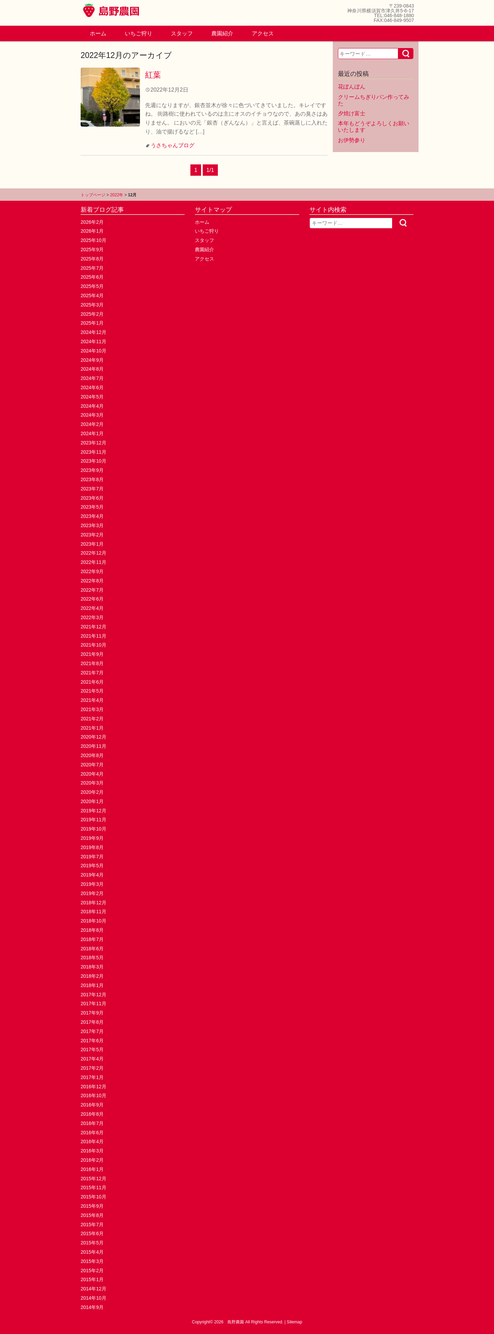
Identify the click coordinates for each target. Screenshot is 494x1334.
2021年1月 (92, 728)
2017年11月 (93, 1003)
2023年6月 (92, 498)
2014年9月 (92, 1307)
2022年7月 (92, 590)
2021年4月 (92, 700)
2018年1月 (92, 985)
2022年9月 (92, 571)
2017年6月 (92, 1040)
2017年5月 (92, 1049)
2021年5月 (92, 691)
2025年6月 (92, 277)
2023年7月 (92, 488)
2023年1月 (92, 544)
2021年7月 (92, 672)
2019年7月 (92, 856)
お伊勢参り (351, 140)
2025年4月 (92, 295)
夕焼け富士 (351, 113)
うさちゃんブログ (173, 145)
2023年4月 (92, 516)
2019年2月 (92, 893)
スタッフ (182, 33)
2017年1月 (92, 1077)
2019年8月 (92, 847)
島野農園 (235, 1322)
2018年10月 (93, 921)
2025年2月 (92, 314)
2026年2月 (92, 222)
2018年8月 (92, 930)
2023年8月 (92, 479)
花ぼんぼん (351, 87)
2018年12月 (93, 902)
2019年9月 (92, 838)
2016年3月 (92, 1150)
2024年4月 (92, 406)
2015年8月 (92, 1215)
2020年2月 (92, 792)
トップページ (93, 195)
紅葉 (153, 74)
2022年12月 (93, 553)
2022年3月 (92, 617)
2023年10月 (93, 461)
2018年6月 (92, 948)
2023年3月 (92, 525)
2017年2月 (92, 1068)
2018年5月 (92, 957)
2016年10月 (93, 1095)
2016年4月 (92, 1141)
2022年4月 (92, 608)
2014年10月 (93, 1298)
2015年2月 (92, 1270)
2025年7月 (92, 268)
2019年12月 (93, 810)
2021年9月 (92, 654)
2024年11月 (93, 341)
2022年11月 (93, 562)
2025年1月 (92, 323)
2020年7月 (92, 764)
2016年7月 (92, 1123)
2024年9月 (92, 360)
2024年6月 (92, 387)
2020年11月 (93, 746)
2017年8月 (92, 1022)
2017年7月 (92, 1031)
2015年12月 (93, 1178)
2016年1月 (92, 1169)
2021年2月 (92, 718)
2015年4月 (92, 1252)
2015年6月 (92, 1233)
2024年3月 (92, 415)
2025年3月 (92, 305)
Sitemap (294, 1322)
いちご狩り (138, 33)
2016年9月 (92, 1104)
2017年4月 (92, 1059)
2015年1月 (92, 1279)
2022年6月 (92, 599)
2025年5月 (92, 286)
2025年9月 (92, 249)
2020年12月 (93, 737)
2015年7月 (92, 1224)
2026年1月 (92, 231)
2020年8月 (92, 755)
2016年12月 (93, 1086)
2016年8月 (92, 1114)
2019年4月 (92, 875)
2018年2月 (92, 976)
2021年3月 (92, 709)
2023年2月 (92, 534)
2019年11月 (93, 819)
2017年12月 (93, 994)
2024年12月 (93, 332)
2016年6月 (92, 1132)
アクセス (263, 33)
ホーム (98, 33)
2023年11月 (93, 452)
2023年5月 (92, 507)
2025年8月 (92, 259)
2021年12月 (93, 626)
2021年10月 (93, 645)
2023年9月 (92, 470)
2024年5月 (92, 396)
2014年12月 (93, 1288)
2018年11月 (93, 911)
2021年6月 (92, 682)
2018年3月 (92, 967)
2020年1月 (92, 801)
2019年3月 (92, 884)
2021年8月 (92, 663)
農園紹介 (222, 33)
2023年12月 (93, 442)
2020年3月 (92, 783)
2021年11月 (93, 636)
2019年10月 (93, 829)
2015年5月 (92, 1242)
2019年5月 (92, 865)
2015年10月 (93, 1196)
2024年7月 (92, 378)
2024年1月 (92, 433)
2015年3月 (92, 1261)
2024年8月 (92, 369)
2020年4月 (92, 774)
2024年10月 (93, 350)
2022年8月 (92, 580)
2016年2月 (92, 1160)
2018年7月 (92, 939)
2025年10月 (93, 240)
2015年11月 (93, 1187)
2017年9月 (92, 1013)
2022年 (117, 195)
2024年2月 (92, 424)
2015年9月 (92, 1206)
